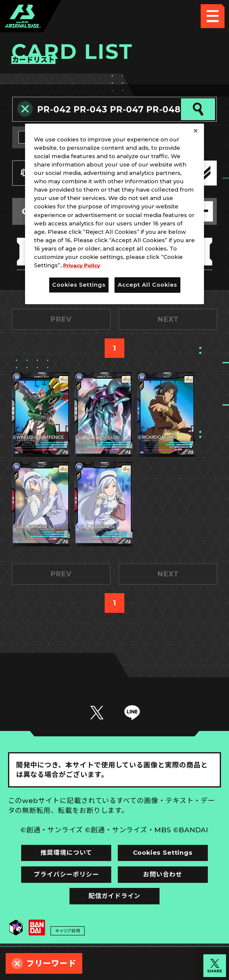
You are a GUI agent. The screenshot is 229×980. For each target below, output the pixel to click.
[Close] (195, 130)
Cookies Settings (168, 881)
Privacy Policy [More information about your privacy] (83, 265)
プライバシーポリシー (61, 905)
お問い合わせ (168, 905)
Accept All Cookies (147, 285)
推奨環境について (61, 881)
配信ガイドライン (114, 929)
